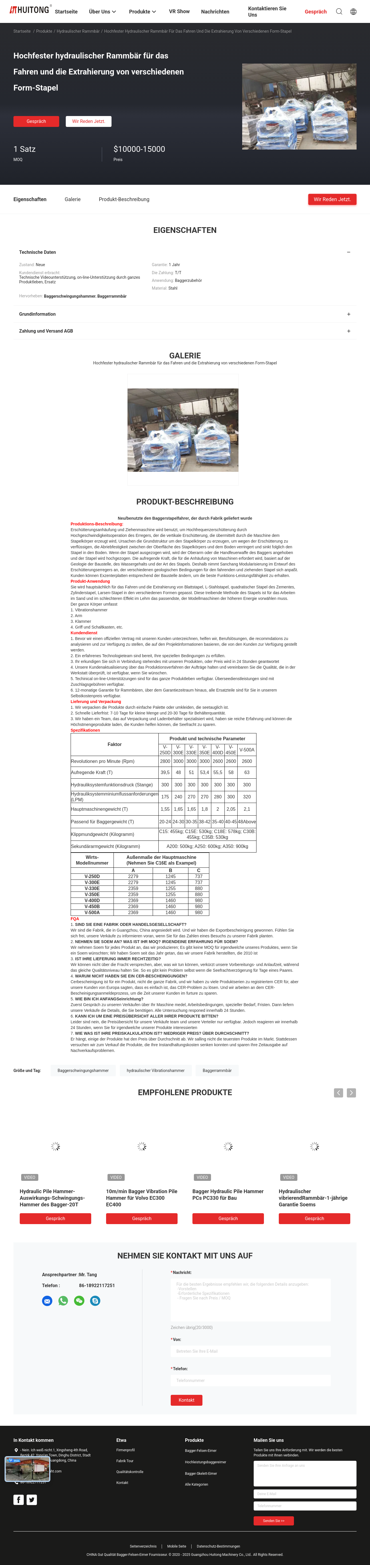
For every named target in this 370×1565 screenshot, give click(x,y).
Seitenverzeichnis (143, 1546)
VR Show (179, 11)
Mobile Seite (176, 1546)
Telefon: (180, 1368)
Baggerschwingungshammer (83, 1070)
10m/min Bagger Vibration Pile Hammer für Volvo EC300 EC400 (141, 1197)
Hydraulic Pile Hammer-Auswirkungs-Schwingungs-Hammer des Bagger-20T (52, 1197)
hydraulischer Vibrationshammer (156, 1070)
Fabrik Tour (125, 1461)
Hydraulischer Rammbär (78, 31)
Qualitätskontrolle (129, 1472)
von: (177, 1339)
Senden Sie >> (274, 1521)
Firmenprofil (125, 1450)
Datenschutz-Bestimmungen (218, 1546)
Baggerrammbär (217, 1070)
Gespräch (36, 121)
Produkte (44, 31)
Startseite (22, 31)
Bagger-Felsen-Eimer (200, 1451)
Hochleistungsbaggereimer (205, 1462)
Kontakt (186, 1400)
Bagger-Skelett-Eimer (201, 1474)
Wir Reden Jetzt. (88, 121)
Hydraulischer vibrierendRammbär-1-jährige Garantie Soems (313, 1197)
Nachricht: (182, 1272)
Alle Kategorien (196, 1484)
